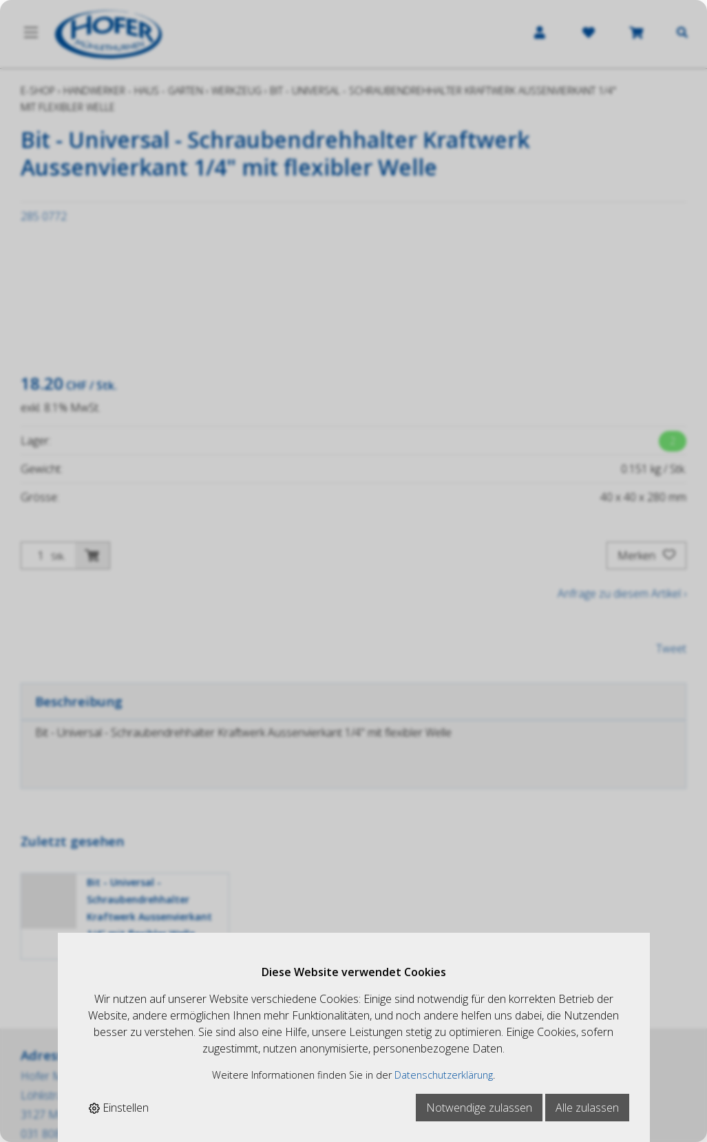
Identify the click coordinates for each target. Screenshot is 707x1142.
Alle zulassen (587, 1107)
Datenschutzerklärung (443, 1074)
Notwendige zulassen (479, 1107)
